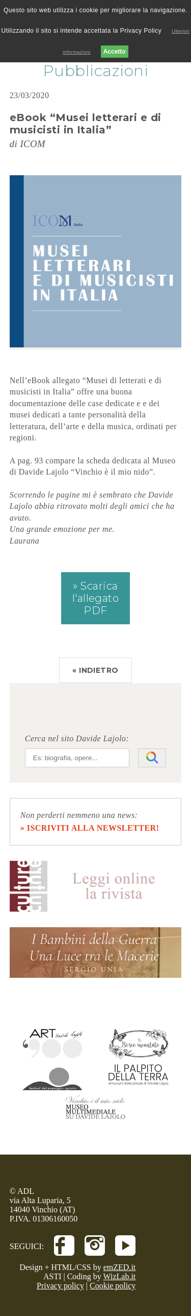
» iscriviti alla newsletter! (89, 828)
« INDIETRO (95, 670)
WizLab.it (119, 1276)
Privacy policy (60, 1285)
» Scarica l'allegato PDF (95, 598)
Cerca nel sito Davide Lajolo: (77, 738)
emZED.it (119, 1267)
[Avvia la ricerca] (152, 757)
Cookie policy (112, 1285)
